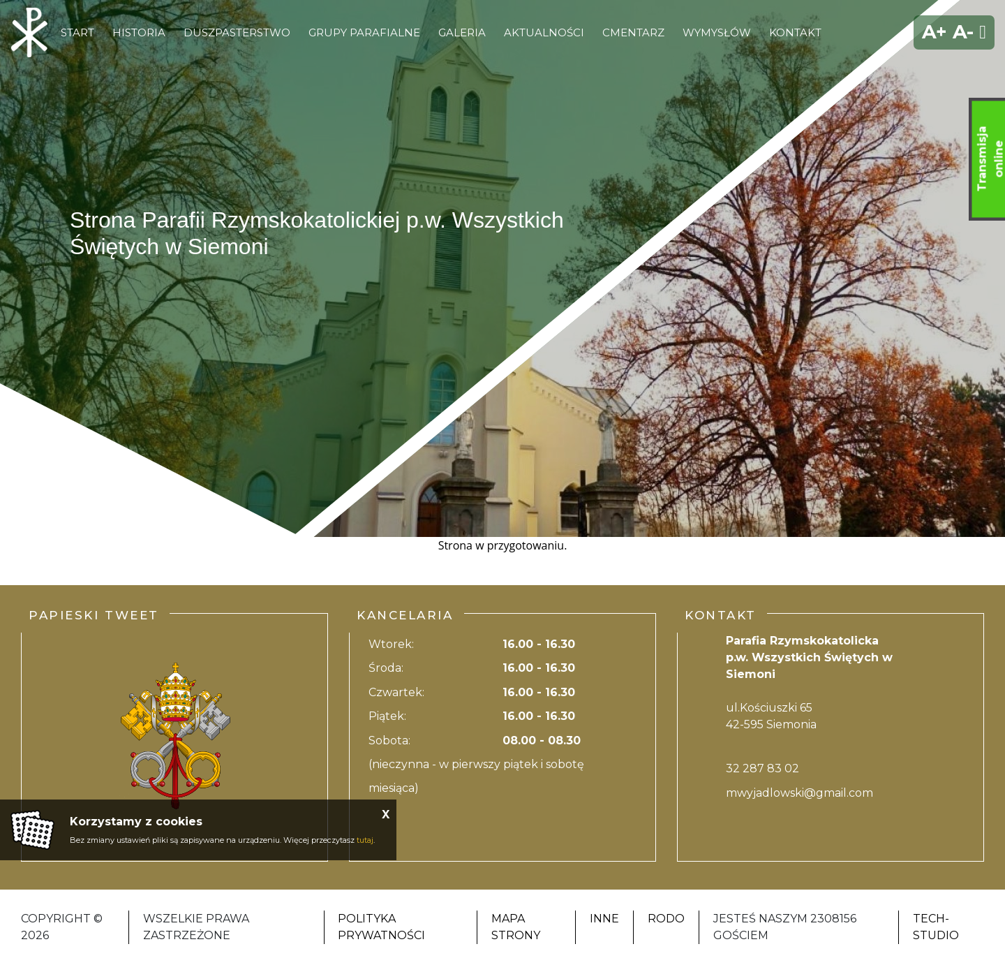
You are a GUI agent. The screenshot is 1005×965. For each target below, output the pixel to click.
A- (963, 31)
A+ (934, 31)
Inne (604, 918)
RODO (666, 918)
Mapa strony (515, 927)
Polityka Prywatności (381, 927)
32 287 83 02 (762, 768)
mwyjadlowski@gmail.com (799, 793)
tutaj (365, 840)
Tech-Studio (936, 927)
